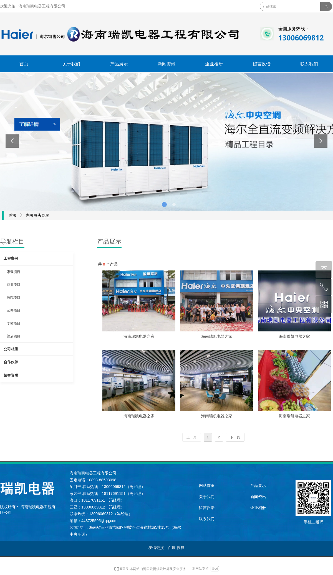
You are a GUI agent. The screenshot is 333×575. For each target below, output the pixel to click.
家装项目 (13, 272)
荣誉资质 (11, 375)
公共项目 (13, 310)
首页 (13, 215)
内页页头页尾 (37, 215)
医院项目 (13, 298)
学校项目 (13, 323)
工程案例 (11, 258)
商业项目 (13, 285)
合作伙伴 (11, 362)
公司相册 (11, 349)
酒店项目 (13, 336)
